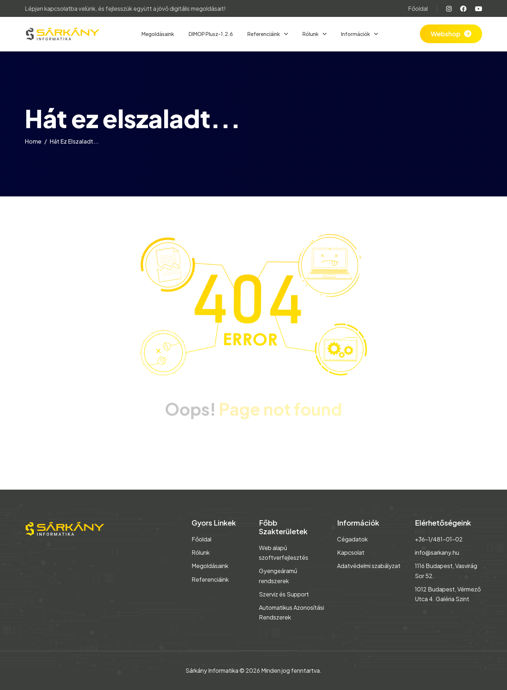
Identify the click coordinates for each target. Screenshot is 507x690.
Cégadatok (352, 539)
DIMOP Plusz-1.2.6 (211, 34)
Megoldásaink (158, 34)
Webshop (446, 33)
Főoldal (418, 8)
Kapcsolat (350, 552)
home (33, 142)
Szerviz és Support (284, 594)
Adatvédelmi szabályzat (368, 565)
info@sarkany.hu (437, 552)
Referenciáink (264, 34)
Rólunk (310, 34)
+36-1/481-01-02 (439, 539)
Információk (356, 34)
